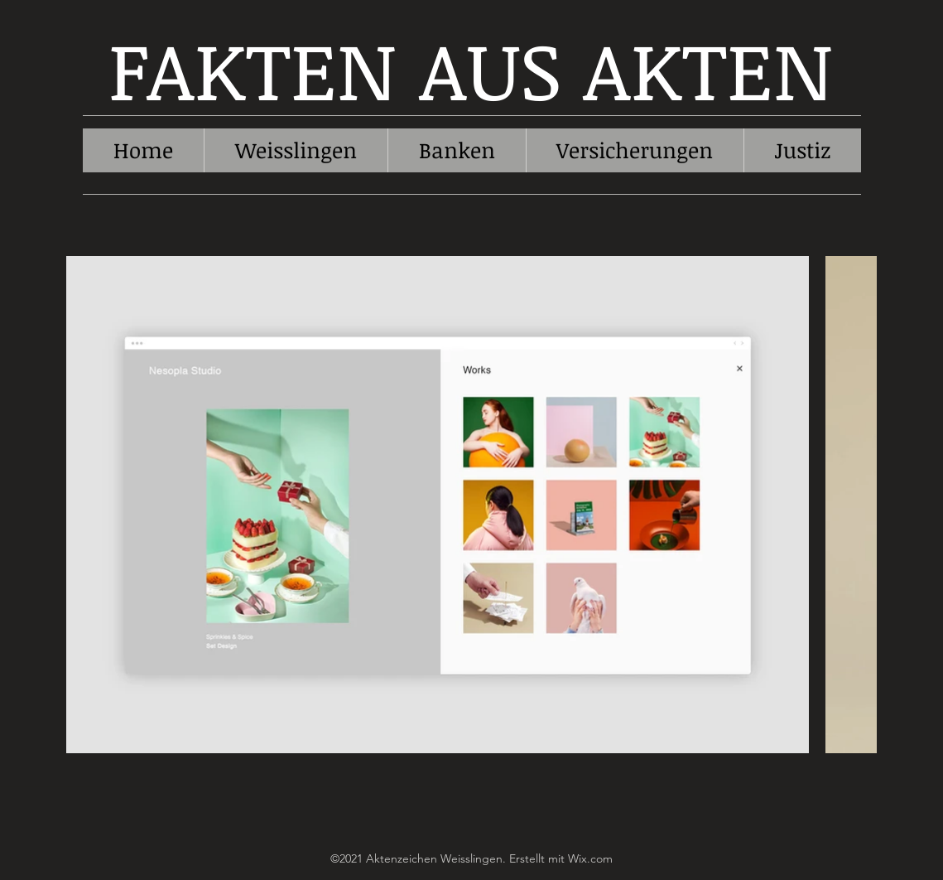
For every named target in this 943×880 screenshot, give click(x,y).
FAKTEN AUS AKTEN (471, 68)
